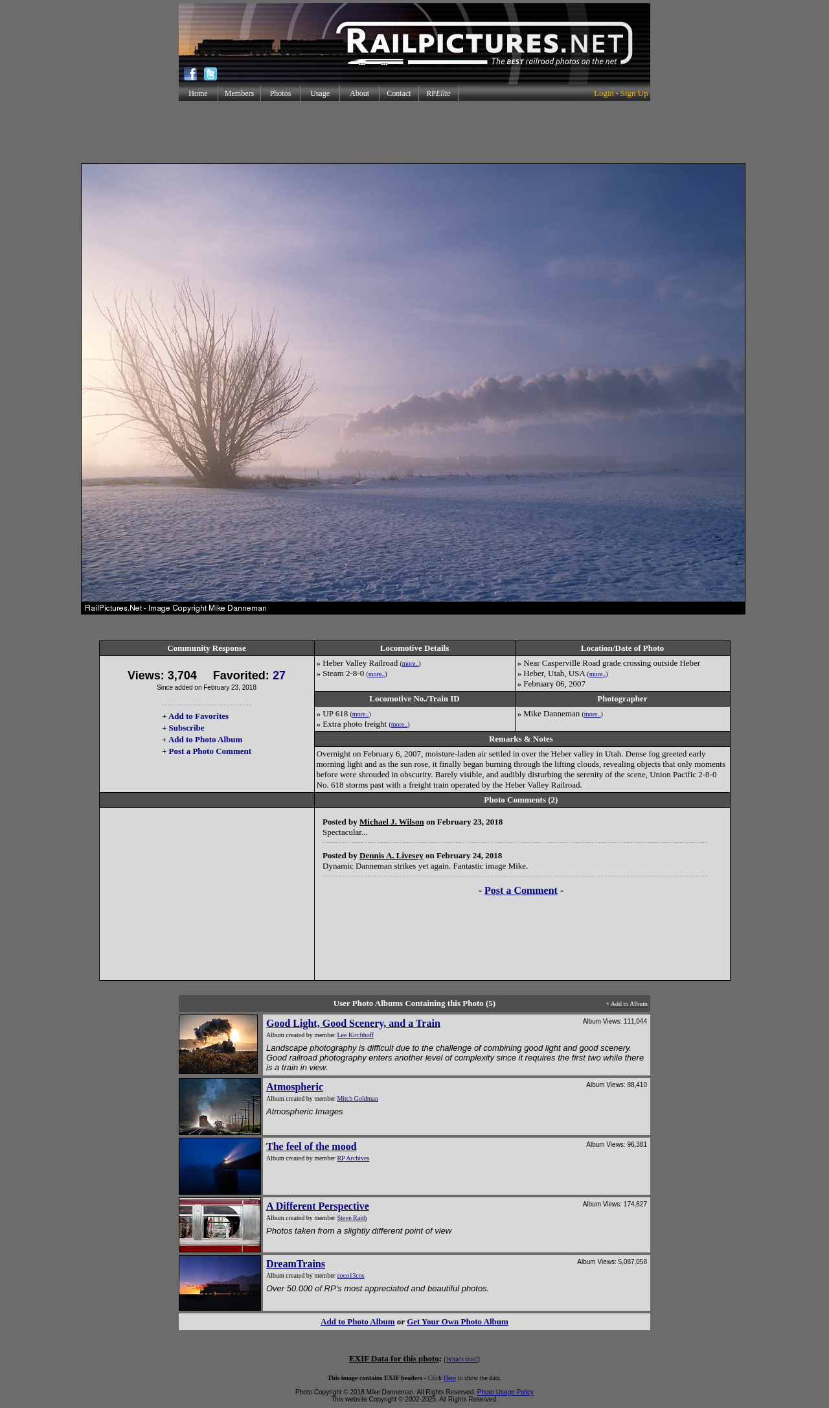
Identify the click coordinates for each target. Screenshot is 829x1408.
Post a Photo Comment (210, 751)
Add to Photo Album (205, 739)
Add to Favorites (198, 716)
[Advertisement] (414, 132)
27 (279, 675)
